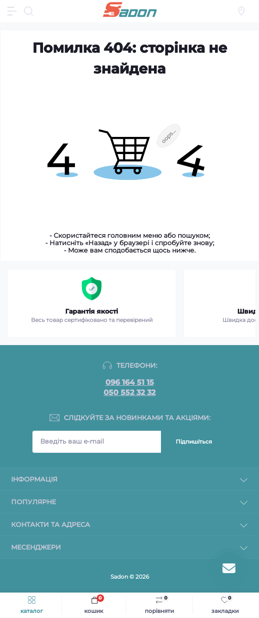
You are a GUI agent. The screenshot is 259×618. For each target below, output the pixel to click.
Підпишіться (194, 441)
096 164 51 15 (129, 382)
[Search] (28, 11)
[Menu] (12, 11)
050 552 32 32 (129, 393)
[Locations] (241, 11)
